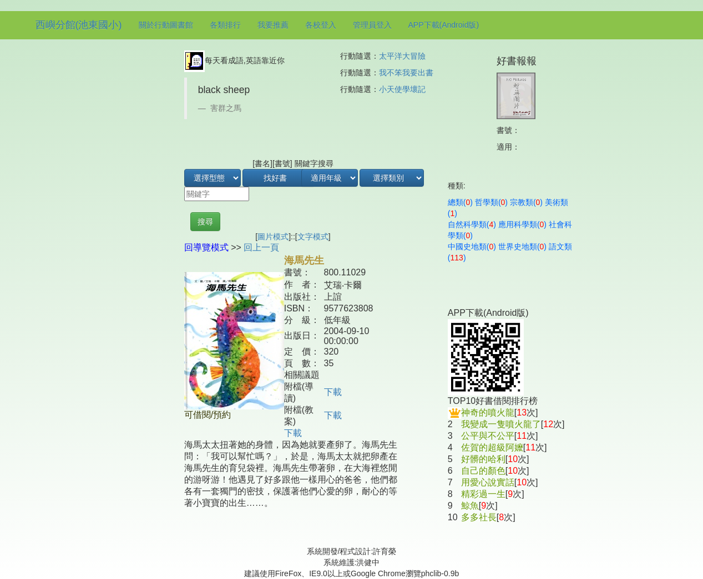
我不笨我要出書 (406, 72)
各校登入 (320, 25)
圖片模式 (273, 236)
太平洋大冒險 (402, 56)
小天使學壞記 (402, 89)
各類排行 (225, 25)
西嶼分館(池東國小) (79, 24)
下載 (333, 392)
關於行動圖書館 (166, 25)
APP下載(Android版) (443, 25)
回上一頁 (261, 247)
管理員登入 (372, 25)
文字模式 (312, 236)
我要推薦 (273, 25)
